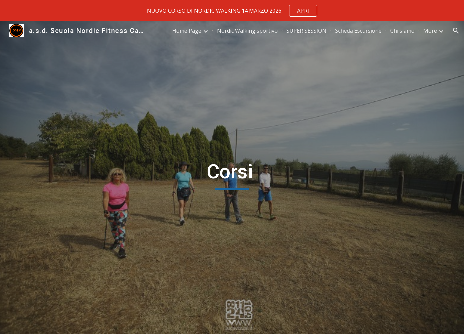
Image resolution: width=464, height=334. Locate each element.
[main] (232, 177)
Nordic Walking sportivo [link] (247, 30)
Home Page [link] (186, 30)
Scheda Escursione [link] (358, 30)
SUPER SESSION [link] (306, 30)
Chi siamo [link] (402, 30)
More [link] (430, 30)
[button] (456, 31)
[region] (232, 10)
